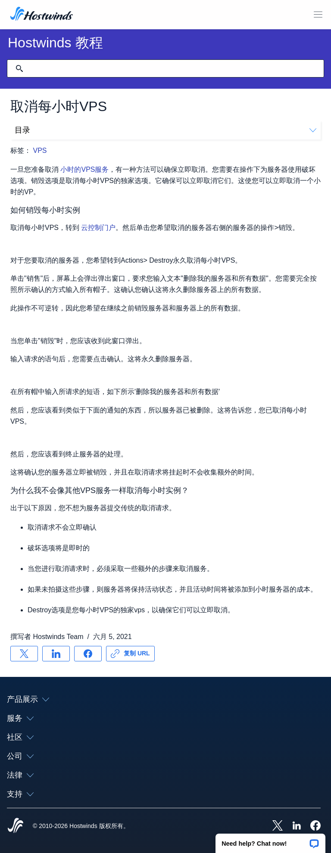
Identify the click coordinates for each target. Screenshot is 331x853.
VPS (40, 150)
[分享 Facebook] (88, 653)
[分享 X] (24, 653)
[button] (270, 840)
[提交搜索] (19, 68)
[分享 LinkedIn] (56, 653)
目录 (165, 130)
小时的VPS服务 (84, 169)
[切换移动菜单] (318, 14)
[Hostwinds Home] (15, 826)
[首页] (42, 14)
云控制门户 (98, 227)
